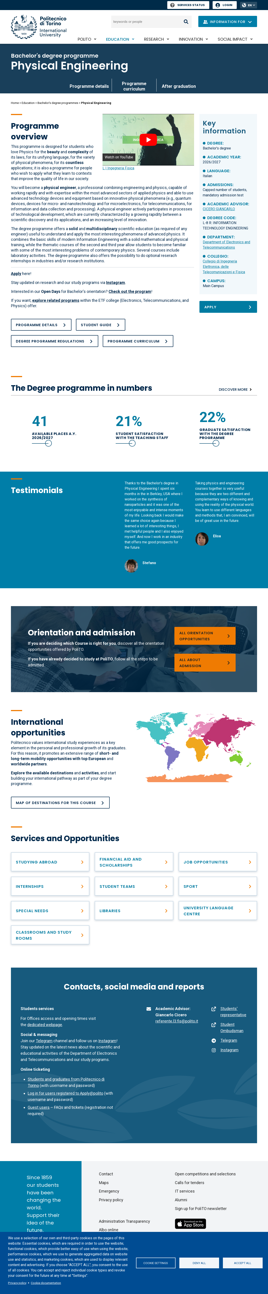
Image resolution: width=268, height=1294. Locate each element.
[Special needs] (50, 910)
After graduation (179, 86)
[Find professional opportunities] (50, 886)
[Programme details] (41, 325)
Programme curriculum (134, 86)
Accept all (242, 1263)
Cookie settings (155, 1263)
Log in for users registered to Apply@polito (65, 1093)
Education (117, 39)
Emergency (109, 1191)
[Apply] (228, 307)
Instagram (107, 1040)
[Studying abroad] (50, 861)
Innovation (191, 39)
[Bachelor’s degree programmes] (205, 663)
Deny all (199, 1263)
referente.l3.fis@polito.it (176, 1021)
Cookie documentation (46, 1283)
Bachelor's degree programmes (58, 103)
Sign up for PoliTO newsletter (201, 1208)
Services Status (187, 5)
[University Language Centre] (218, 910)
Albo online (108, 1229)
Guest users (39, 1107)
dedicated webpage (44, 1024)
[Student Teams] (134, 886)
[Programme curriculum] (138, 341)
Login (227, 5)
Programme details (89, 86)
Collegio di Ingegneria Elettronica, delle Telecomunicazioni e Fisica (224, 266)
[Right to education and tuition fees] (134, 861)
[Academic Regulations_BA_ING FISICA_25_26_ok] (54, 341)
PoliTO (84, 39)
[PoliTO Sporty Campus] (218, 886)
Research (154, 39)
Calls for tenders (189, 1182)
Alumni (181, 1199)
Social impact (232, 39)
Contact (106, 1174)
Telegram (44, 1040)
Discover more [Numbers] (233, 389)
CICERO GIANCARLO (219, 209)
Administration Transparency (124, 1221)
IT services (185, 1191)
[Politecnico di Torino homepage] (38, 27)
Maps (104, 1182)
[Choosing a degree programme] (205, 636)
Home (15, 103)
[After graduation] (218, 861)
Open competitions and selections (205, 1174)
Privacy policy (17, 1283)
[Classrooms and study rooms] (50, 934)
